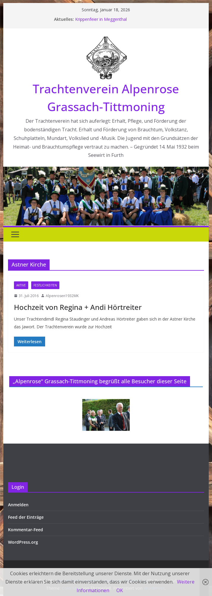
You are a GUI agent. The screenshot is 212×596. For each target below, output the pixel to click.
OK (119, 590)
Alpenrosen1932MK (62, 295)
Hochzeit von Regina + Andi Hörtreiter (78, 307)
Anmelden (18, 504)
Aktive (21, 285)
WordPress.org (23, 542)
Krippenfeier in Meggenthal (101, 19)
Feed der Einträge (26, 517)
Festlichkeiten (45, 285)
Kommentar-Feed (25, 529)
